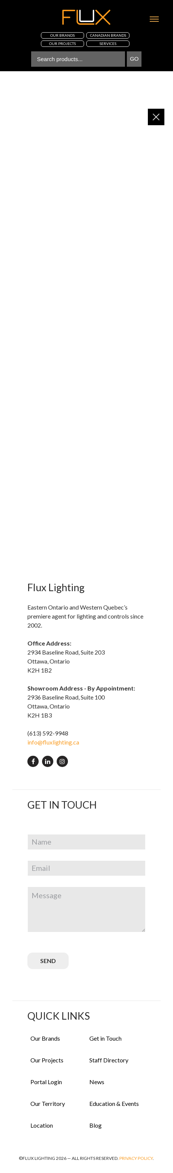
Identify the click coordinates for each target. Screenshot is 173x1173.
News (96, 1081)
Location (41, 1125)
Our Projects (46, 1060)
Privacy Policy (136, 1158)
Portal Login (46, 1081)
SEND (48, 960)
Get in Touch (105, 1038)
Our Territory (47, 1103)
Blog (95, 1125)
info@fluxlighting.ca (53, 742)
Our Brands (45, 1038)
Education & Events (114, 1103)
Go (134, 58)
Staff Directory (108, 1060)
